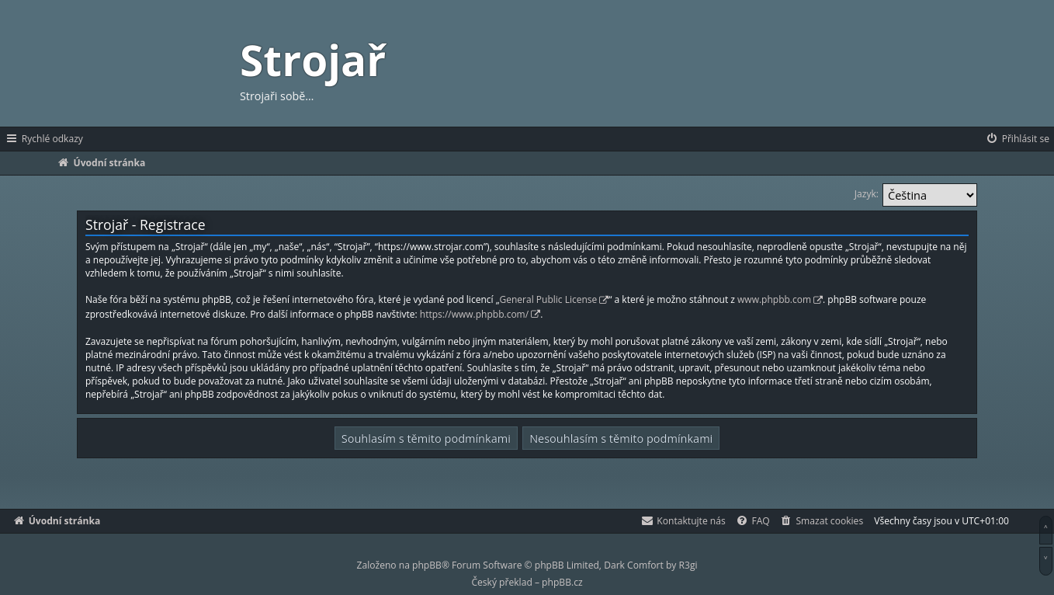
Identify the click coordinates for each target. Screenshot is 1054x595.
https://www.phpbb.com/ (474, 314)
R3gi (688, 565)
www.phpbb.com (774, 299)
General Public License (549, 299)
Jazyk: (867, 193)
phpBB (427, 565)
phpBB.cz (562, 582)
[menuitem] (1017, 139)
